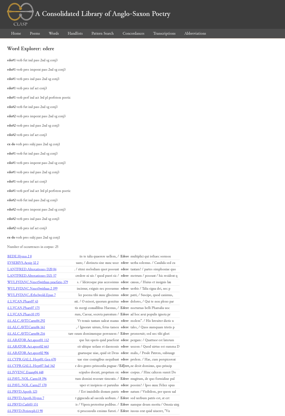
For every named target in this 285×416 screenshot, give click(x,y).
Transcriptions (164, 33)
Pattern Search (103, 33)
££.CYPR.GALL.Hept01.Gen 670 (31, 359)
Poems (35, 33)
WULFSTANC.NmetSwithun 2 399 (32, 288)
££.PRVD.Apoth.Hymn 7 (25, 398)
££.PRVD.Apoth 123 (22, 391)
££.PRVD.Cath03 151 (22, 404)
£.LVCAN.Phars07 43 (22, 301)
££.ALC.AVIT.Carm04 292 (26, 320)
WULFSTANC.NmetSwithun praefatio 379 (37, 282)
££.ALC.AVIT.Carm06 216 (26, 333)
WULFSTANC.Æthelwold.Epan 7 (31, 295)
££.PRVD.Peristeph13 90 (25, 411)
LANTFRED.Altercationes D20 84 (31, 269)
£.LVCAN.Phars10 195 (23, 314)
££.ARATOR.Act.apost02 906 (28, 353)
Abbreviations (195, 33)
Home (16, 33)
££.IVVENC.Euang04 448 (25, 372)
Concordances (133, 33)
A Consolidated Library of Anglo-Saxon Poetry (88, 14)
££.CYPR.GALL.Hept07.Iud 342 (31, 365)
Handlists (75, 33)
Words (54, 33)
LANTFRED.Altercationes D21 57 (31, 275)
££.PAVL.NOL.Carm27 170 (27, 385)
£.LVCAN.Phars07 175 (23, 308)
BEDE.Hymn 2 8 (19, 256)
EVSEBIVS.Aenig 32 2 (23, 262)
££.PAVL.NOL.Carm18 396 (27, 378)
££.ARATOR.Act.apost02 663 (28, 346)
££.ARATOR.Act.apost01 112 (28, 340)
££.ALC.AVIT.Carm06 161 (26, 327)
